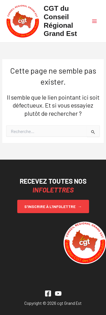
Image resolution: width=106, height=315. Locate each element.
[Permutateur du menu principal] (94, 21)
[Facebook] (48, 293)
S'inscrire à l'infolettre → (53, 206)
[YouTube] (58, 293)
